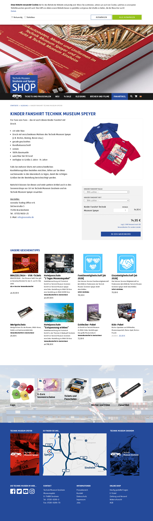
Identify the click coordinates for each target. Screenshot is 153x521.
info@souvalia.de (26, 217)
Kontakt (80, 493)
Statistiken (31, 17)
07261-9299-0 (53, 499)
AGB (111, 503)
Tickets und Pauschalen (38, 96)
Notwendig (18, 17)
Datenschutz (82, 496)
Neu (57, 96)
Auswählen (101, 17)
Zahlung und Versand (118, 496)
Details (13, 11)
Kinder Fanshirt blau (93, 189)
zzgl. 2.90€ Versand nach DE (131, 224)
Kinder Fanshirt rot (92, 197)
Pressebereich (82, 490)
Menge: (125, 207)
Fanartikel (120, 96)
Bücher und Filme (99, 96)
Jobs (78, 503)
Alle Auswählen (127, 17)
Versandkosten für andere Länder (129, 227)
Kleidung (81, 96)
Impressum (81, 499)
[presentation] (7, 391)
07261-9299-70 (53, 503)
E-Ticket (113, 493)
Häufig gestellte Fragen (119, 490)
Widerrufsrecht (116, 499)
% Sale (67, 96)
